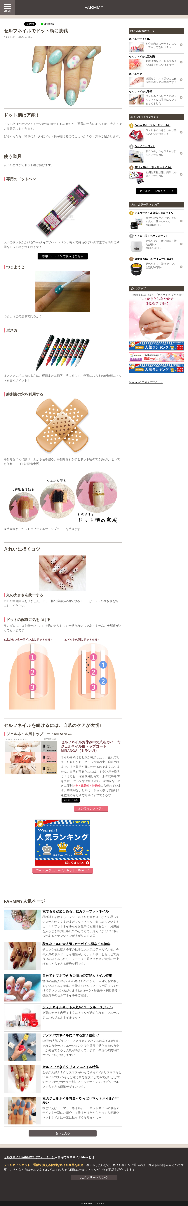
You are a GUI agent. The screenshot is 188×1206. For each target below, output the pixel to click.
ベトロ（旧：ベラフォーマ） (151, 235)
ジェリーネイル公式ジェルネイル (154, 212)
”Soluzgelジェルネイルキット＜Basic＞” (62, 870)
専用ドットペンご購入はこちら (62, 256)
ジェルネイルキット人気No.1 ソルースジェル (77, 1007)
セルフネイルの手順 (140, 91)
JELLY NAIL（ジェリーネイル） (153, 167)
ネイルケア (135, 73)
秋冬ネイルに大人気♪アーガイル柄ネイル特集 (76, 944)
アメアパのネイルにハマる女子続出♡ (70, 1035)
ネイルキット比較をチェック (156, 191)
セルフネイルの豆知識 (142, 56)
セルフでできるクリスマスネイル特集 (70, 1067)
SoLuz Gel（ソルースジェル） (152, 125)
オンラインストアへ (91, 808)
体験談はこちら (71, 800)
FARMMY (94, 7)
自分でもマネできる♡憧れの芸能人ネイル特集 (77, 975)
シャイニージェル (145, 146)
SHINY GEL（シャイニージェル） (154, 258)
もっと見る (62, 1133)
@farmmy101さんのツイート (146, 382)
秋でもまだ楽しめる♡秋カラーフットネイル (75, 911)
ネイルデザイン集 (139, 39)
